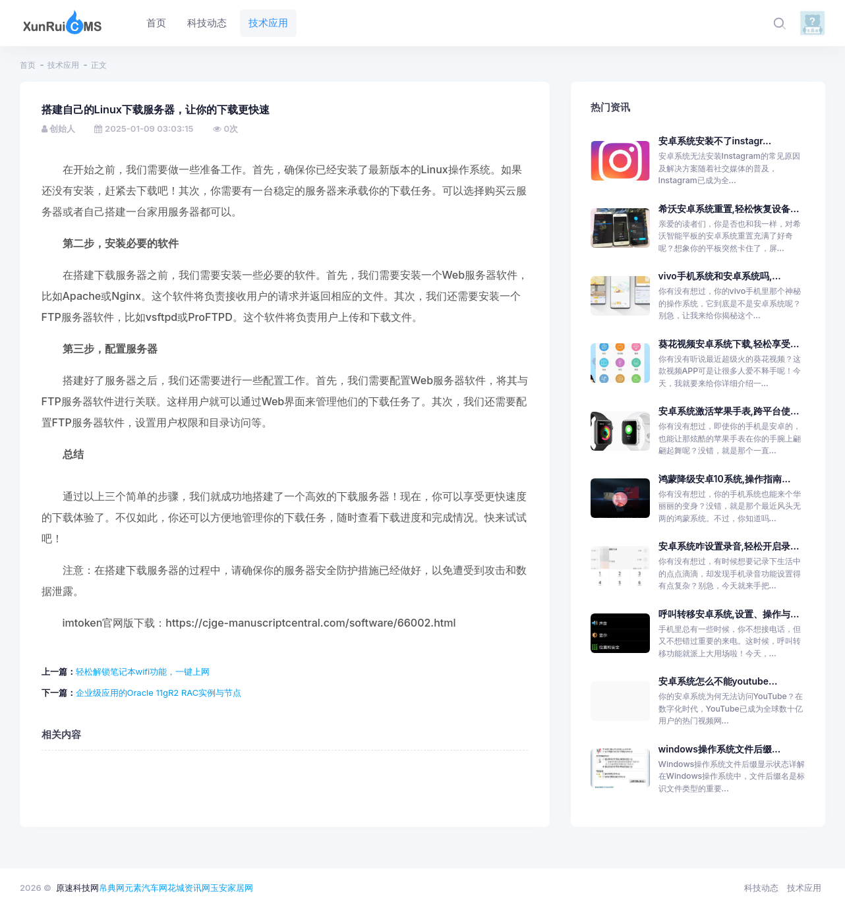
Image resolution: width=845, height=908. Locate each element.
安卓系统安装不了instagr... (715, 140)
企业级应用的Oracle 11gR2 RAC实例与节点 (159, 692)
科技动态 (761, 887)
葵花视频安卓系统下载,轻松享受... (729, 343)
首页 (28, 65)
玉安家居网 (231, 887)
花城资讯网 (188, 887)
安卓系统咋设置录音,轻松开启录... (729, 546)
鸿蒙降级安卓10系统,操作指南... (724, 478)
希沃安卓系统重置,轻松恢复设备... (729, 208)
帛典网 (112, 887)
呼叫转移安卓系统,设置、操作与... (729, 613)
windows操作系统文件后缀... (719, 748)
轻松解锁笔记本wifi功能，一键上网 (143, 671)
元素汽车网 (146, 887)
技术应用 (63, 65)
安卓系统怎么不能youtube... (718, 681)
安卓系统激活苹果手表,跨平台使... (729, 410)
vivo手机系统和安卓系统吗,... (719, 275)
